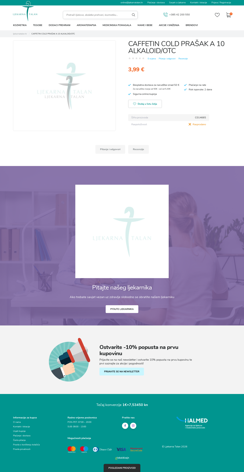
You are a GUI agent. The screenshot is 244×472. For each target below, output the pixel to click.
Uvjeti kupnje (19, 431)
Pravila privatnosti (21, 449)
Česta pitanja (19, 440)
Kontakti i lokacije (198, 2)
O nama (17, 422)
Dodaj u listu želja (145, 104)
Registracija (225, 2)
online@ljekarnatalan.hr (132, 2)
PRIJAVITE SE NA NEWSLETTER (121, 371)
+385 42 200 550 (176, 14)
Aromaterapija (86, 25)
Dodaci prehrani (59, 25)
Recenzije (183, 58)
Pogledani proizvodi (122, 468)
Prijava (214, 2)
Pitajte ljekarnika (122, 309)
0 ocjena (152, 58)
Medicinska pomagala (117, 25)
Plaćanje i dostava (156, 2)
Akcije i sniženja (169, 25)
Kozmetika (20, 25)
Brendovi (192, 25)
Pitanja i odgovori (167, 58)
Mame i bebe (145, 25)
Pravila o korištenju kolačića (26, 444)
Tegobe (37, 25)
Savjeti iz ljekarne (177, 2)
